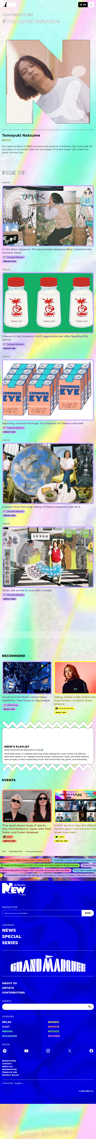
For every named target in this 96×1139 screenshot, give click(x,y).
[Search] (48, 1007)
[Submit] (90, 1007)
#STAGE (53, 1031)
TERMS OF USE (9, 1072)
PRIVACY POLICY (10, 1075)
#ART (6, 1026)
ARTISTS (8, 987)
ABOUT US (9, 983)
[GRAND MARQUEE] (48, 963)
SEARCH (6, 1001)
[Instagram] (48, 1051)
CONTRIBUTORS (13, 992)
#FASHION (9, 1036)
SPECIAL (11, 936)
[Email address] (42, 913)
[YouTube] (26, 1051)
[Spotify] (4, 1051)
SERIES (10, 942)
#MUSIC (53, 1022)
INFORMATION (9, 1069)
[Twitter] (69, 1051)
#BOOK (7, 1031)
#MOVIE (53, 1026)
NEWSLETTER (9, 907)
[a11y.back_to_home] (8, 4)
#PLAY (6, 1022)
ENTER (88, 913)
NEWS (9, 930)
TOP (4, 851)
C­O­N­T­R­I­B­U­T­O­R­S (16, 851)
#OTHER (54, 1036)
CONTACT (7, 1064)
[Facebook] (91, 1051)
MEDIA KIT (7, 1066)
